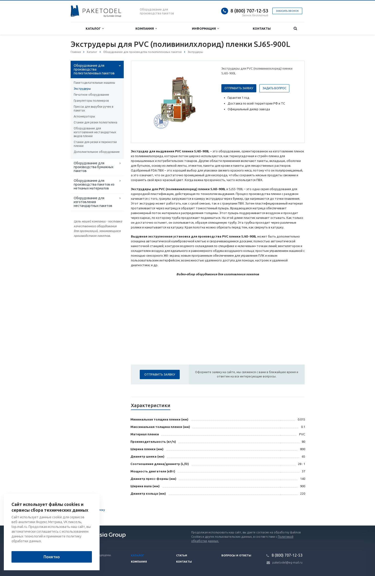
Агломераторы (84, 116)
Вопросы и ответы (236, 555)
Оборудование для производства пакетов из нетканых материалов (94, 184)
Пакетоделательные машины (94, 82)
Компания (146, 28)
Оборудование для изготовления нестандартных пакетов (93, 202)
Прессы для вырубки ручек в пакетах (93, 108)
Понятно (52, 557)
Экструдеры (82, 88)
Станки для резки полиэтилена (95, 122)
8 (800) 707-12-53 (249, 10)
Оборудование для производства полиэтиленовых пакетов (94, 69)
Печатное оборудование (91, 94)
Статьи (181, 555)
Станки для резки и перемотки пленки (95, 143)
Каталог (95, 28)
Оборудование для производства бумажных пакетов (93, 167)
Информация (205, 28)
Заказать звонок (287, 11)
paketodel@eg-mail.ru (287, 562)
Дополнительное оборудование (97, 151)
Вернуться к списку (86, 510)
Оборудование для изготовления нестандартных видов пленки (95, 132)
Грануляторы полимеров (91, 100)
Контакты (262, 28)
